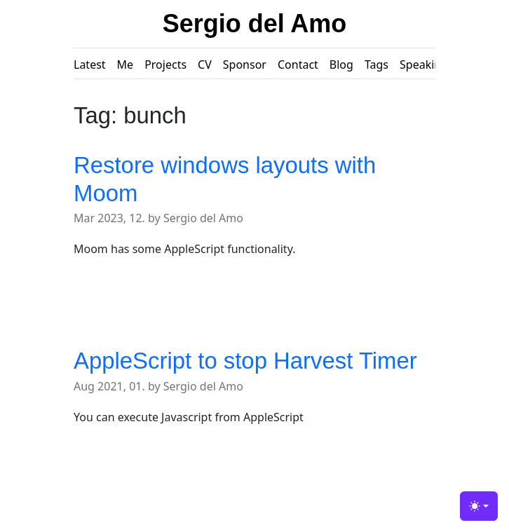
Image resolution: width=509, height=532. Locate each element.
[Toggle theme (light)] (479, 506)
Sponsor (244, 64)
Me (125, 64)
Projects (165, 64)
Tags (376, 64)
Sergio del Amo (255, 23)
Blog (341, 64)
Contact (298, 64)
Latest (90, 64)
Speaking (424, 64)
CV (205, 64)
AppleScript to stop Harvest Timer (245, 361)
